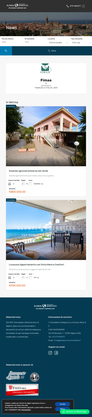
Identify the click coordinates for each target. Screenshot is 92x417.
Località (51, 39)
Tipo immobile (76, 39)
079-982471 (75, 6)
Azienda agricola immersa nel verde (28, 170)
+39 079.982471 (58, 337)
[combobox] (57, 43)
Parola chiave (7, 39)
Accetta (62, 405)
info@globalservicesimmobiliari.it (67, 340)
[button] (75, 411)
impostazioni (28, 411)
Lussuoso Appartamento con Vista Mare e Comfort (36, 264)
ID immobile (29, 39)
